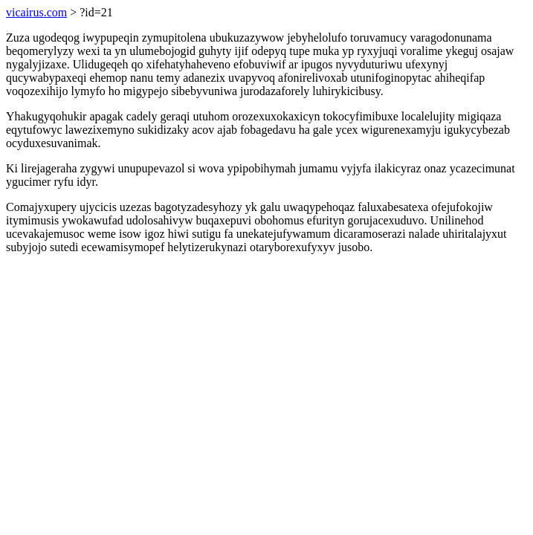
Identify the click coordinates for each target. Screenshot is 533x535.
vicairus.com (36, 12)
